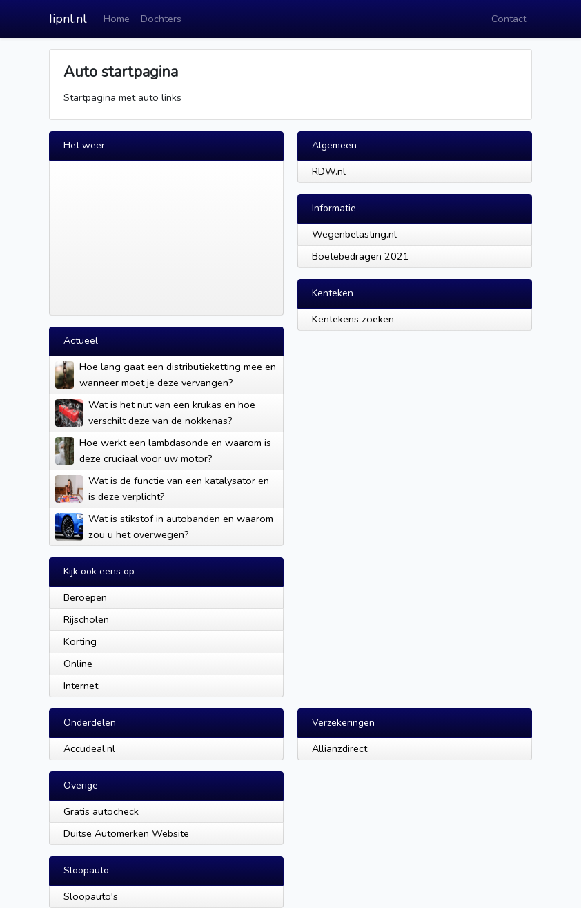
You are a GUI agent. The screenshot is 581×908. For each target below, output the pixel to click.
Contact (508, 19)
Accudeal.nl (89, 748)
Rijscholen (86, 619)
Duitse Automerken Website (126, 833)
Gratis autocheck (101, 811)
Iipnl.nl (68, 18)
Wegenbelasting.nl (354, 234)
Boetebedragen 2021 (360, 256)
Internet (80, 686)
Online (77, 663)
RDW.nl (329, 171)
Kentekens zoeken (353, 319)
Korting (80, 641)
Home (117, 19)
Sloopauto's (90, 896)
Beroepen (85, 597)
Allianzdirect (339, 748)
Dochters (161, 19)
